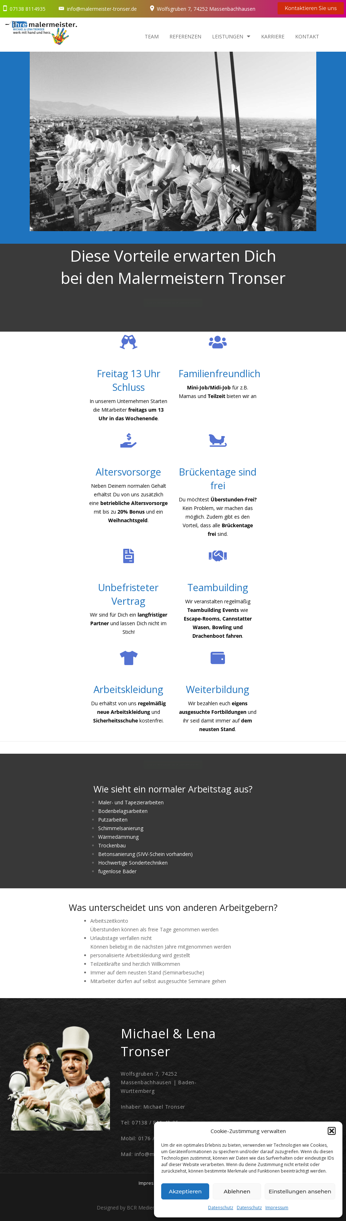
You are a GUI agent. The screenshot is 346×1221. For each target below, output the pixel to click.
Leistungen (227, 36)
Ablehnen (237, 1191)
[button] (331, 1131)
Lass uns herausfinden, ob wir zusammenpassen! (173, 302)
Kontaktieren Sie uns (311, 8)
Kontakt (307, 36)
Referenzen (185, 36)
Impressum (276, 1207)
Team (152, 36)
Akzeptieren (185, 1191)
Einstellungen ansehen (300, 1191)
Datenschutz (220, 1207)
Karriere (272, 36)
